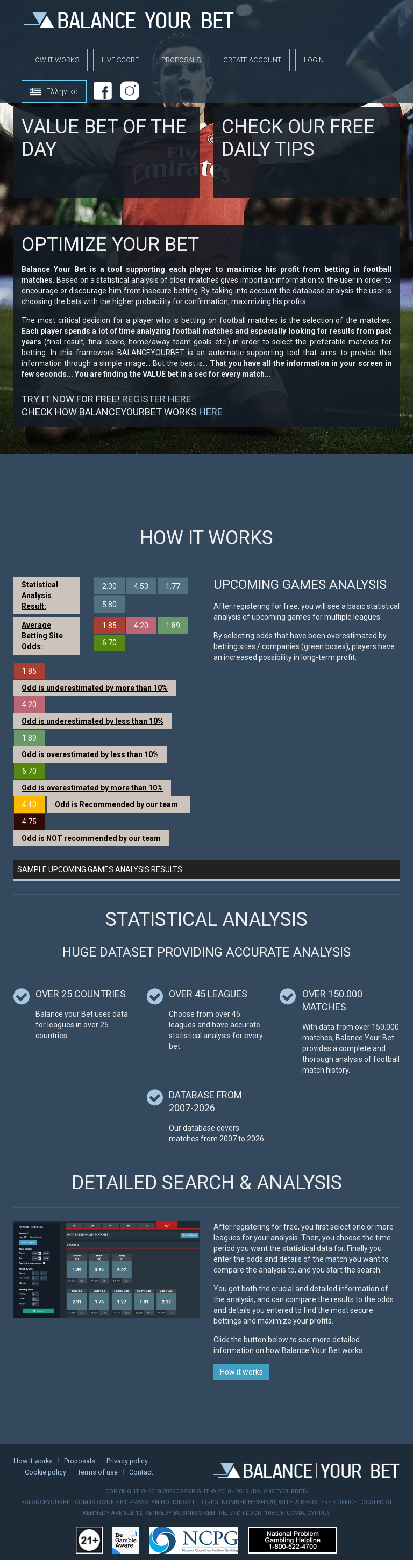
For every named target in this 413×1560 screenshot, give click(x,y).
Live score (120, 60)
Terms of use (97, 1472)
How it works (54, 60)
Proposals (181, 60)
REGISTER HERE (156, 399)
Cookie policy (45, 1472)
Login (314, 60)
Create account (252, 60)
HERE (211, 412)
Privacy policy (127, 1461)
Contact (141, 1472)
